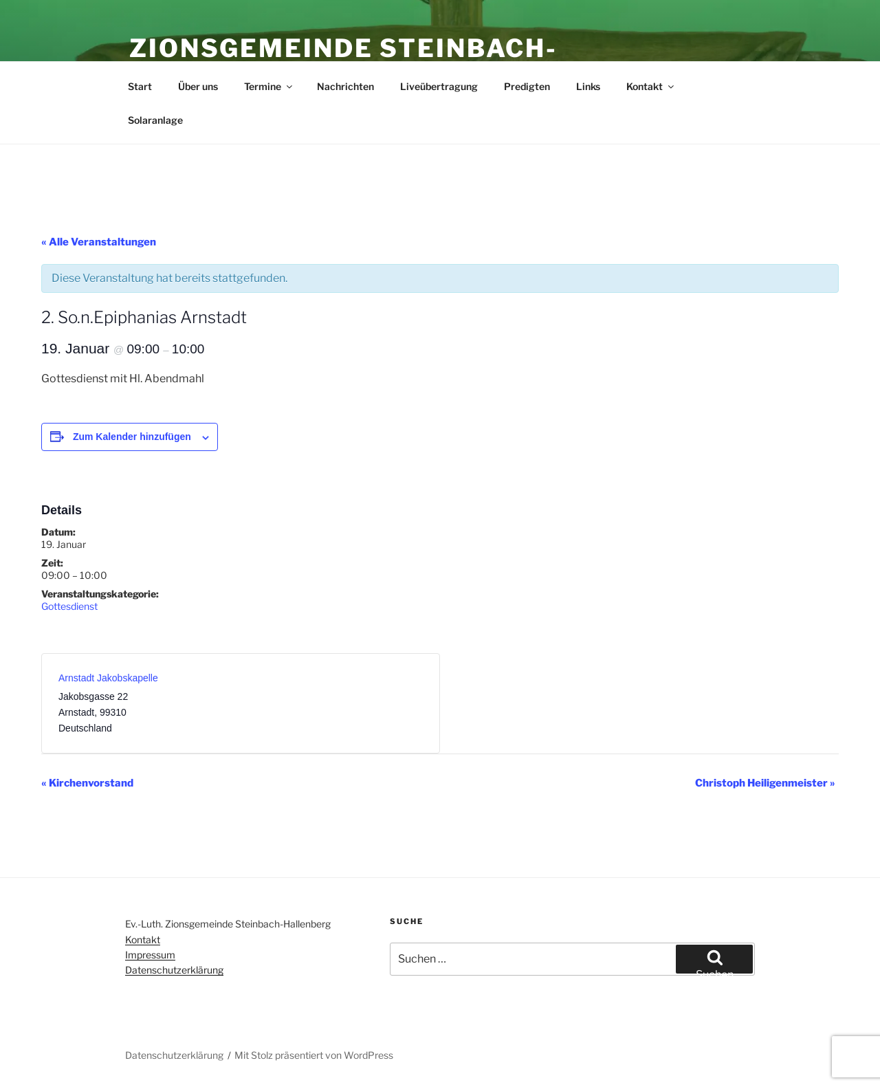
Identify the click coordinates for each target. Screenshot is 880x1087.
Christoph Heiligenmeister (765, 783)
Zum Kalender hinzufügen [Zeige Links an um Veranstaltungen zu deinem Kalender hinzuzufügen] (132, 436)
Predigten (527, 86)
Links (588, 86)
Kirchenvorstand (87, 783)
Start (140, 86)
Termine (269, 86)
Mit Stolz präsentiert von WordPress (313, 1055)
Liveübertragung (439, 86)
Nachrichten (345, 86)
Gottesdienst (69, 606)
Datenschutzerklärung (174, 970)
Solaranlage (155, 120)
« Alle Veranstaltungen (98, 242)
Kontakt (651, 86)
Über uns (198, 86)
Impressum (150, 954)
